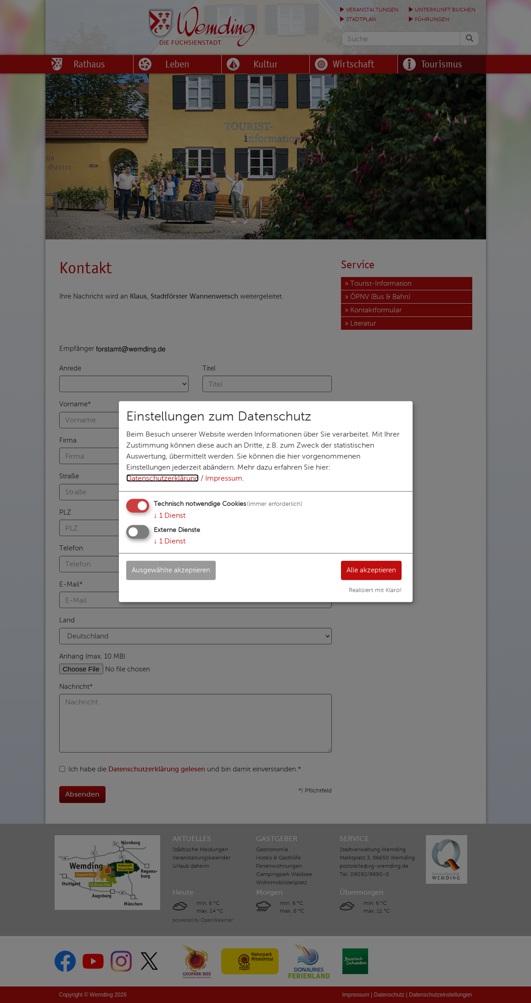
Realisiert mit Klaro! (375, 590)
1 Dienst (169, 515)
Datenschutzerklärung (162, 478)
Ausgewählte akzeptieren (174, 570)
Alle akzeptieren (368, 570)
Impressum (223, 478)
